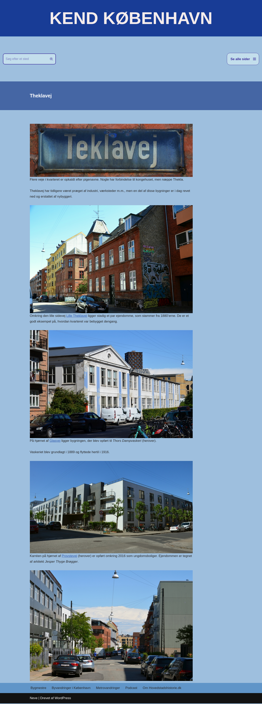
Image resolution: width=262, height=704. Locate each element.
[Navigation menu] (243, 59)
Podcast (132, 689)
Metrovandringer (108, 689)
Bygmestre (38, 689)
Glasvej (55, 441)
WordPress (63, 698)
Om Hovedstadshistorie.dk (162, 689)
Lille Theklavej (77, 316)
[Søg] (25, 58)
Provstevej (70, 556)
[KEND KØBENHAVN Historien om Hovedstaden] (131, 18)
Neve (34, 698)
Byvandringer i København (71, 689)
